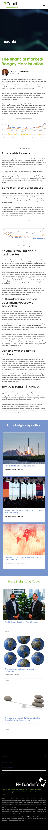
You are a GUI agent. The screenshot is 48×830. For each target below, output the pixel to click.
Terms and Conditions (27, 789)
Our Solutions (24, 762)
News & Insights (24, 768)
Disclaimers (16, 792)
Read (7, 681)
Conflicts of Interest (14, 789)
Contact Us (24, 773)
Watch (7, 632)
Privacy (5, 789)
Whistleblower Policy (27, 792)
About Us (24, 756)
